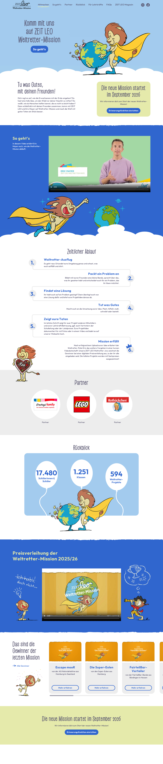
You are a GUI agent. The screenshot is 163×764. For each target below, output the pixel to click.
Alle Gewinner (21, 666)
